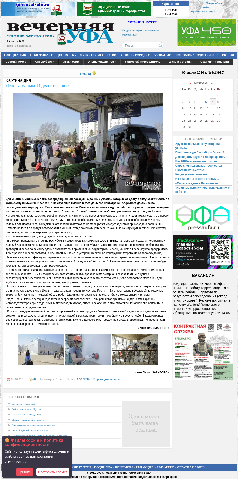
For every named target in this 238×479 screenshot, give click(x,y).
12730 (85, 379)
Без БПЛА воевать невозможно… (198, 161)
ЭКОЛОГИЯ (225, 55)
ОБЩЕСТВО (60, 55)
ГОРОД (140, 55)
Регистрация (23, 45)
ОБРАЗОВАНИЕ (159, 55)
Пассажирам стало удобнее (26, 414)
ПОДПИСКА (103, 467)
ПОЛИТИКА (39, 55)
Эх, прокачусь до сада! (24, 403)
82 (78, 379)
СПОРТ (126, 55)
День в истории (180, 61)
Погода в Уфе (213, 3)
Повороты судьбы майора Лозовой (199, 152)
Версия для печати (106, 379)
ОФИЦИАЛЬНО (15, 55)
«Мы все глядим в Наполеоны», (197, 183)
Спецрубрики (44, 61)
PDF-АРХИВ (165, 467)
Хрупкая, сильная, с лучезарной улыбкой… (197, 146)
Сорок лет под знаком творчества (198, 165)
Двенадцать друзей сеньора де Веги (200, 157)
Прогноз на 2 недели (203, 11)
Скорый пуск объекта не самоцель (30, 430)
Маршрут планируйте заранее (28, 419)
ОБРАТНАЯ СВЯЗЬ (191, 467)
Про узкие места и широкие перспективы (34, 425)
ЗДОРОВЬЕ (205, 55)
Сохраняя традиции (214, 61)
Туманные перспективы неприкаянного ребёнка (202, 189)
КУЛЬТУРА (80, 55)
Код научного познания (191, 174)
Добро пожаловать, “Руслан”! (27, 409)
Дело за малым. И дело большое (37, 85)
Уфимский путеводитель (142, 61)
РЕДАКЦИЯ (144, 467)
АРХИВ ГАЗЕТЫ (79, 467)
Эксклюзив (71, 61)
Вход (10, 45)
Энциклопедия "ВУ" (102, 61)
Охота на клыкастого (189, 170)
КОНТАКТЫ (124, 467)
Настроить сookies (53, 472)
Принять (24, 472)
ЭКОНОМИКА (184, 55)
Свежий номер (16, 61)
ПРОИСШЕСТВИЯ (105, 55)
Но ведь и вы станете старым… (197, 178)
